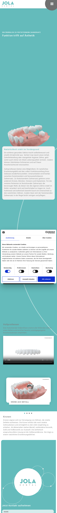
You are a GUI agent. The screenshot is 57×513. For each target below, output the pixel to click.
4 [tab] (31, 413)
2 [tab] (27, 413)
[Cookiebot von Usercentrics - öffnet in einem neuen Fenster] (47, 232)
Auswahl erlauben (28, 279)
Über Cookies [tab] (47, 238)
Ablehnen (11, 279)
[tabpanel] (28, 392)
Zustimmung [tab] (10, 238)
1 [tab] (24, 413)
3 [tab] (29, 413)
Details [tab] (28, 238)
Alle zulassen (46, 279)
